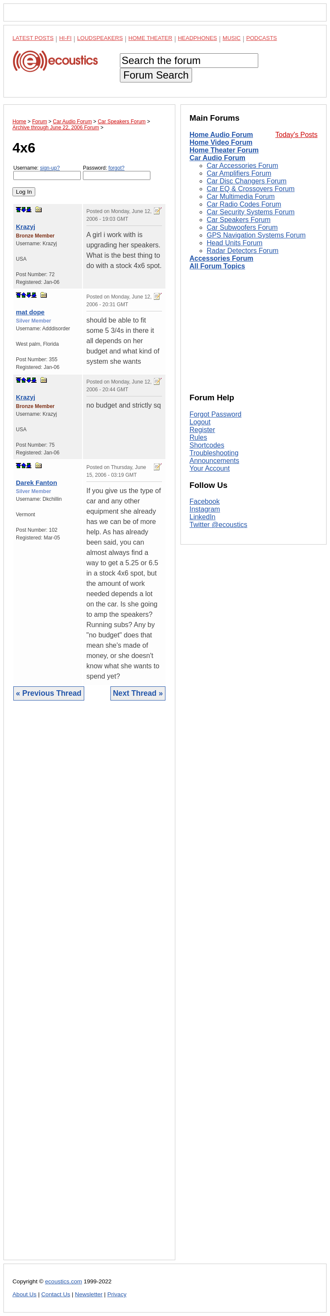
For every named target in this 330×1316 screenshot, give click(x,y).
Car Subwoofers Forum (242, 227)
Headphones (197, 38)
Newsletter (88, 1294)
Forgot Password (215, 414)
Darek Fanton (36, 482)
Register (202, 429)
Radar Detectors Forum (242, 250)
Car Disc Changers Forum (247, 181)
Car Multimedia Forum (241, 196)
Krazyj (25, 226)
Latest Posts (33, 38)
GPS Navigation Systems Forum (256, 235)
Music (232, 38)
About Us (24, 1294)
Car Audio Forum (217, 157)
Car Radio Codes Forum (244, 204)
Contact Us (55, 1294)
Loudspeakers (100, 38)
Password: (116, 172)
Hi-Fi (65, 38)
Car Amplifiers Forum (239, 173)
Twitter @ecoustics (218, 524)
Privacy (117, 1294)
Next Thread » (138, 693)
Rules (198, 437)
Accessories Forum (221, 258)
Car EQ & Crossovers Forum (250, 188)
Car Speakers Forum (239, 219)
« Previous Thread (49, 693)
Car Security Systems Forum (250, 212)
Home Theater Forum (224, 150)
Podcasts (261, 38)
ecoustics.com (63, 1281)
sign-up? (50, 168)
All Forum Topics (217, 266)
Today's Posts (296, 134)
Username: (47, 172)
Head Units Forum (235, 243)
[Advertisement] (89, 986)
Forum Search (156, 75)
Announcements (214, 460)
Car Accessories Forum (242, 165)
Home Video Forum (220, 142)
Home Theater (150, 38)
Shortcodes (206, 445)
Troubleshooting (213, 453)
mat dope (30, 312)
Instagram (204, 509)
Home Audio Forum (221, 134)
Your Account (209, 468)
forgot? (116, 168)
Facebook (204, 501)
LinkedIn (202, 517)
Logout (200, 422)
